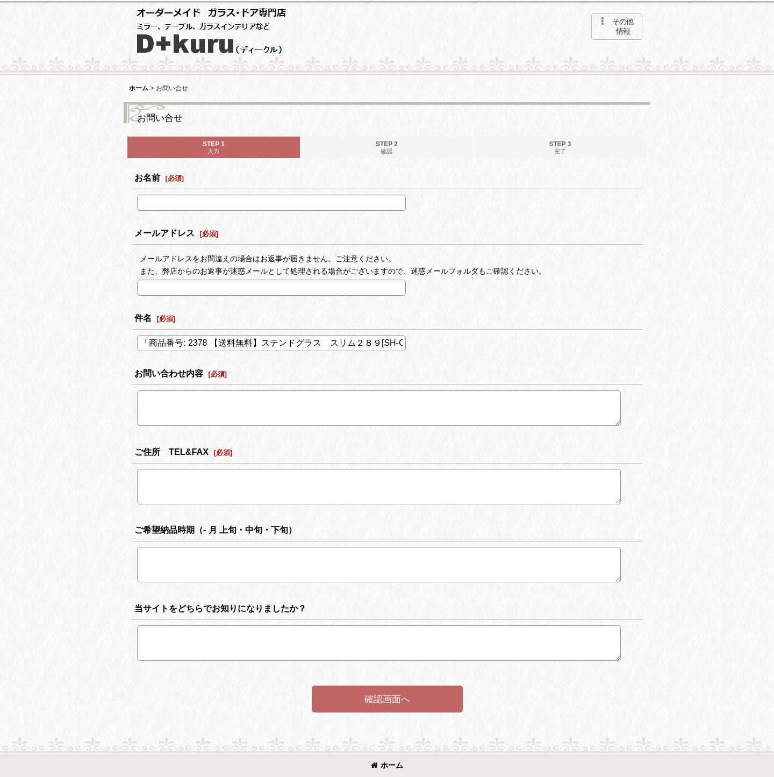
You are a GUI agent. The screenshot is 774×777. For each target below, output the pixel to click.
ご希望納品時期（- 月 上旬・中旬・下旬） (215, 529)
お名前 (147, 177)
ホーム (387, 765)
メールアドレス (164, 233)
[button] (616, 26)
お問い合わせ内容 (168, 373)
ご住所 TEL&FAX (171, 452)
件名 (143, 318)
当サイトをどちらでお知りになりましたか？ (220, 608)
